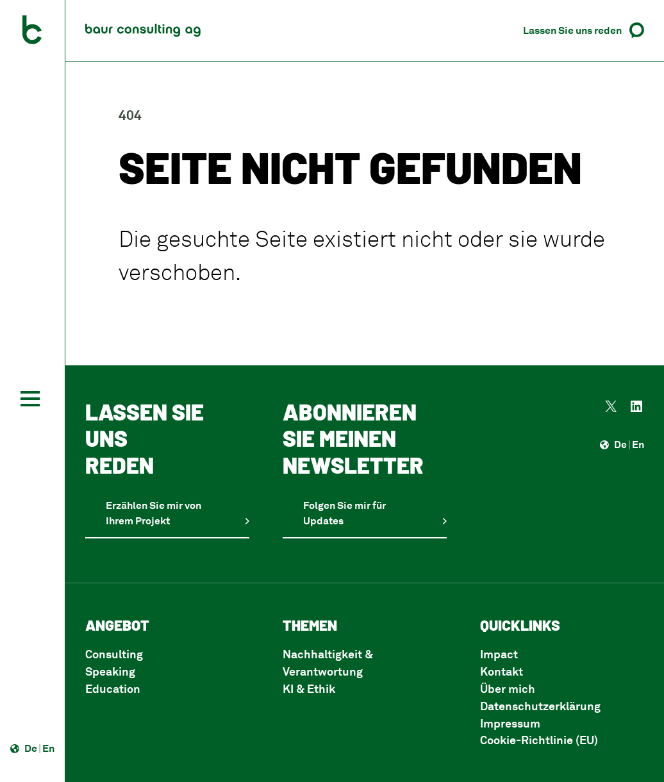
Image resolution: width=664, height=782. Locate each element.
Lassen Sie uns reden (572, 30)
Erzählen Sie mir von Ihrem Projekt (153, 513)
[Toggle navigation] (30, 398)
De (30, 748)
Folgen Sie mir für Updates (344, 513)
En (48, 748)
